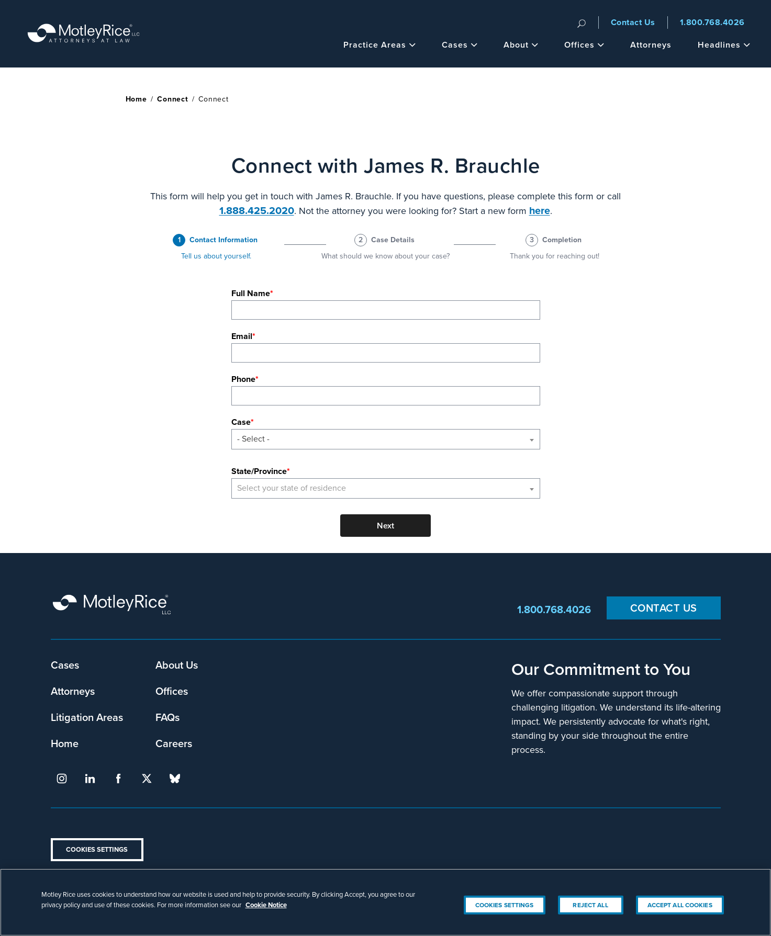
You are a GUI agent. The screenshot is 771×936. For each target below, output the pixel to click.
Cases (459, 45)
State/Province (259, 471)
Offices (584, 45)
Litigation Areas (87, 717)
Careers (173, 743)
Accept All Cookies (679, 916)
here (539, 210)
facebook (118, 779)
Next (385, 526)
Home (136, 99)
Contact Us (633, 22)
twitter (147, 779)
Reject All (590, 916)
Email (241, 336)
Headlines (724, 45)
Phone (243, 379)
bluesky (175, 779)
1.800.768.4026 (712, 22)
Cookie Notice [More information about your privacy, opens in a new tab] (266, 916)
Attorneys (651, 45)
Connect (172, 99)
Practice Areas (379, 45)
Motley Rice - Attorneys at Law (83, 34)
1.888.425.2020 (256, 210)
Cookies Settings (97, 849)
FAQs (167, 717)
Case (241, 422)
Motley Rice (113, 609)
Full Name (250, 293)
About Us (176, 664)
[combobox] (385, 439)
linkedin (90, 779)
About (521, 45)
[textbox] (386, 488)
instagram (62, 779)
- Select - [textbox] (253, 439)
